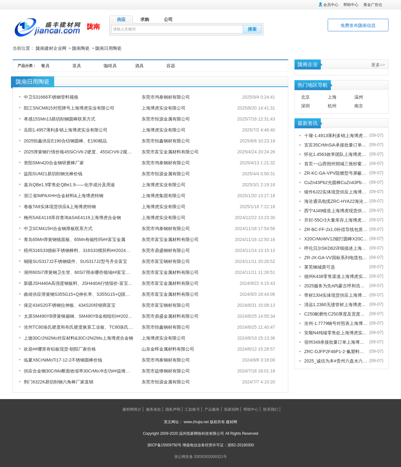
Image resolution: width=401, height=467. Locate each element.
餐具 (45, 65)
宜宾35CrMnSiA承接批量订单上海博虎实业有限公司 (336, 144)
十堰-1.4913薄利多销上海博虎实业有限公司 (336, 135)
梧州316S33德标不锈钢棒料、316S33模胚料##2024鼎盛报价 (83, 250)
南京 (358, 105)
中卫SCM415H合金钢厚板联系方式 (58, 228)
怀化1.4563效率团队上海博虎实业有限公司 (336, 154)
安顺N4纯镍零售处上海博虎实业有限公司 (336, 332)
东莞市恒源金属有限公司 (166, 118)
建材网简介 (131, 409)
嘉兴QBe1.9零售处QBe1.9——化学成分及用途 (69, 184)
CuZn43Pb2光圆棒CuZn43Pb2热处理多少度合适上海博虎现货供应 (336, 182)
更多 (378, 64)
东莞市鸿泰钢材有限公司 (166, 96)
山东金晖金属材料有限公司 (168, 348)
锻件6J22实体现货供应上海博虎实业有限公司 (336, 191)
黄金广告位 (372, 5)
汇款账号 (192, 409)
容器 (170, 65)
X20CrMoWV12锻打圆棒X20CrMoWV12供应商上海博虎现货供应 (336, 238)
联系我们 (270, 409)
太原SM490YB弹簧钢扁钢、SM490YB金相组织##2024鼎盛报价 (86, 315)
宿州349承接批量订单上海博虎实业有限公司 (336, 341)
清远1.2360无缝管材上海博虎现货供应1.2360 (336, 304)
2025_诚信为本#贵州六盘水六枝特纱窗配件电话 (336, 360)
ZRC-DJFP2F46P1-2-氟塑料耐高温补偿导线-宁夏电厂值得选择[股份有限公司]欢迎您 (336, 351)
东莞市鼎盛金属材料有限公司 (170, 315)
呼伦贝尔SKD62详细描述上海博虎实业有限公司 (336, 247)
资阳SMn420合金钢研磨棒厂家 (54, 162)
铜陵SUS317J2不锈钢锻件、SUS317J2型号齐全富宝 (75, 261)
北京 (305, 96)
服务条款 (153, 409)
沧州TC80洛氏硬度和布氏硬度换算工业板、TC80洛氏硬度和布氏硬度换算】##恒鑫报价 (109, 326)
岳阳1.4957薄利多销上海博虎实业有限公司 (65, 129)
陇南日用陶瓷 (108, 48)
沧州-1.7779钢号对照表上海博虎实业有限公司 (336, 323)
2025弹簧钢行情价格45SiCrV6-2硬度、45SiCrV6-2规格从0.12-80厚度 (91, 151)
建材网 (231, 421)
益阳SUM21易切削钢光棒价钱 (53, 173)
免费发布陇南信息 (358, 25)
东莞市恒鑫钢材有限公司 (166, 140)
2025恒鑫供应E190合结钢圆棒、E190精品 (65, 140)
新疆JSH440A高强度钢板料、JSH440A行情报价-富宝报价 (80, 282)
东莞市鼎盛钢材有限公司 (166, 250)
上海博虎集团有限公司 (163, 195)
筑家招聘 (231, 409)
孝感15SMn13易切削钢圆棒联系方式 (59, 118)
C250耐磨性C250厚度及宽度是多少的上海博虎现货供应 (336, 313)
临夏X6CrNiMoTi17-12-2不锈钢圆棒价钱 (63, 359)
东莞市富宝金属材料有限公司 (170, 151)
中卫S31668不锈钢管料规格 (51, 96)
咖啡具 (110, 65)
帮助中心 (350, 5)
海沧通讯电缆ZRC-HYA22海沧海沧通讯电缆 (336, 200)
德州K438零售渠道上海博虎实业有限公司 (336, 276)
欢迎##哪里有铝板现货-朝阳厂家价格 (60, 348)
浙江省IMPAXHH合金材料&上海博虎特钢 (63, 195)
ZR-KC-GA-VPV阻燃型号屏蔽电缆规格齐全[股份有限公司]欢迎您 (336, 172)
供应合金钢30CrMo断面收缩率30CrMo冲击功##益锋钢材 (79, 370)
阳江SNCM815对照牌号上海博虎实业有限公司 (69, 107)
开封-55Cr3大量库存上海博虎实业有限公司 (336, 219)
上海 (332, 96)
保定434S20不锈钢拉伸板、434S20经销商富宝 (70, 304)
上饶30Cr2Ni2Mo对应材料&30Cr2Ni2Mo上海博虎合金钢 (78, 337)
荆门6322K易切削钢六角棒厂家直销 (58, 381)
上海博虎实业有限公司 (163, 107)
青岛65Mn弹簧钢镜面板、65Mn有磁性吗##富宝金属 (74, 239)
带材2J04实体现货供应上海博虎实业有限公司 (336, 294)
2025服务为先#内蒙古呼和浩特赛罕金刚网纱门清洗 (336, 285)
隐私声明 (172, 409)
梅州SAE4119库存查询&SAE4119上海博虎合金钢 (72, 217)
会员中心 (330, 5)
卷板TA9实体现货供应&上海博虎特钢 (60, 206)
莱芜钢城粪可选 (319, 266)
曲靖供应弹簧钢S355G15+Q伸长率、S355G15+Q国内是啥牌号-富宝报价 (95, 293)
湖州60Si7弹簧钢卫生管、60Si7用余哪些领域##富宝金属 (79, 272)
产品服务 (212, 409)
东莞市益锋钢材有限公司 (166, 370)
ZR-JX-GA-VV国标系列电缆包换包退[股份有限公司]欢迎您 (336, 257)
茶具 (76, 65)
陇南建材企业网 (51, 48)
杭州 (332, 105)
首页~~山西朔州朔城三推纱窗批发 (336, 163)
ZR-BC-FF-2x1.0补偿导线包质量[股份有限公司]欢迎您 (336, 229)
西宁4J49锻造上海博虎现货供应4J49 (336, 210)
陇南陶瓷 (81, 48)
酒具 (139, 65)
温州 (358, 96)
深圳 (305, 105)
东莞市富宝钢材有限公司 (166, 261)
